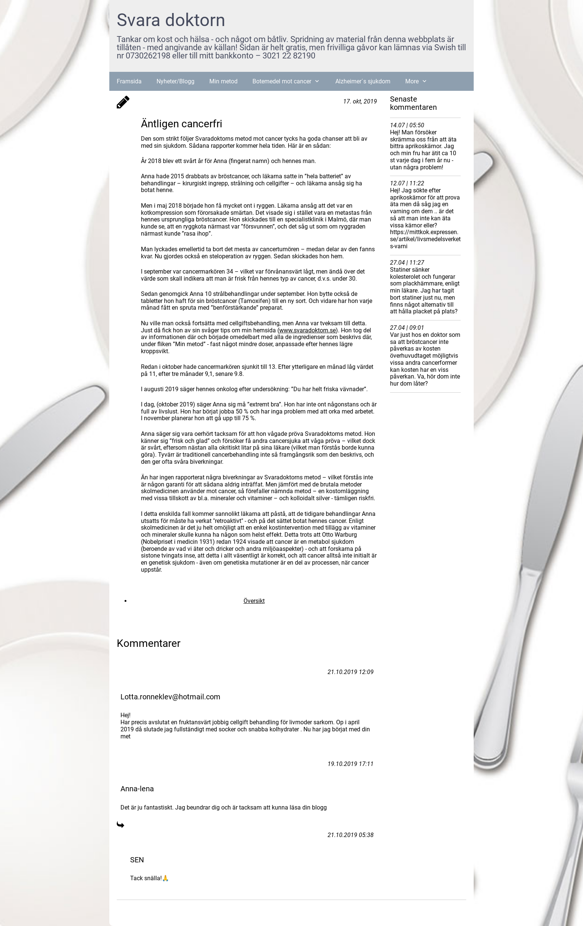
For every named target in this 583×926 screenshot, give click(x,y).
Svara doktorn (171, 20)
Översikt (254, 600)
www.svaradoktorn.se (307, 330)
